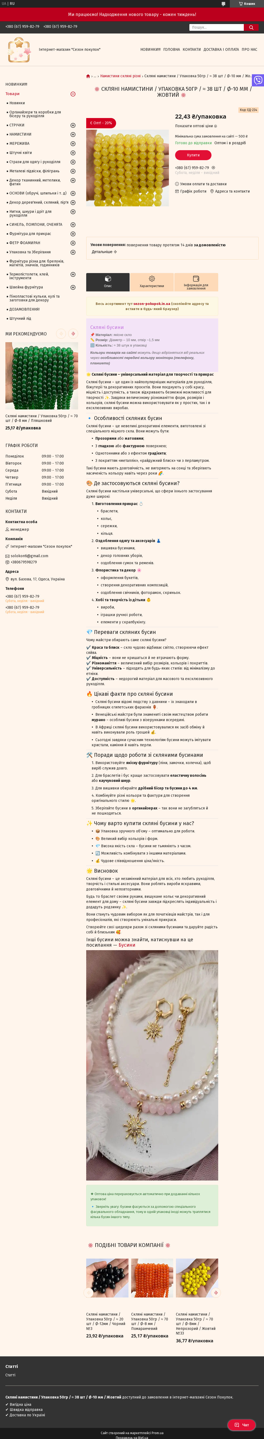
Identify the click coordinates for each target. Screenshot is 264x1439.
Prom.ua (158, 1433)
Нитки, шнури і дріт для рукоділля (30, 213)
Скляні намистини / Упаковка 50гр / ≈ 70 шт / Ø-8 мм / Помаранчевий (149, 1321)
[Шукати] (251, 27)
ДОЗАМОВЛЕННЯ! (24, 309)
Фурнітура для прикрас (30, 233)
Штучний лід (20, 318)
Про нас (249, 49)
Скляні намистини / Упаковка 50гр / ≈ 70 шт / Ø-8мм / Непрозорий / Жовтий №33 (196, 1324)
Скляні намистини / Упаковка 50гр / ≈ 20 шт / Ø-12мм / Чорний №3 (105, 1321)
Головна (171, 49)
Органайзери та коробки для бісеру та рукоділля (35, 114)
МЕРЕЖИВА (19, 143)
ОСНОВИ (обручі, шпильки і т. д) (38, 193)
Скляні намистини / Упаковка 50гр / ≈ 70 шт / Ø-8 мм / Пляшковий (41, 418)
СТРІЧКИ (17, 125)
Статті (10, 1375)
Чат (241, 1425)
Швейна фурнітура (26, 287)
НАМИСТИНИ (20, 134)
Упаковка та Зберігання (30, 252)
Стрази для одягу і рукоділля (34, 162)
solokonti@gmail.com (29, 556)
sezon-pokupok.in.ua (152, 304)
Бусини (127, 945)
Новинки (17, 103)
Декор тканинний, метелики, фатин (35, 182)
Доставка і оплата (221, 49)
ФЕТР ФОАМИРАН (24, 243)
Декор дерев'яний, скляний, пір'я (38, 202)
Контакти (192, 49)
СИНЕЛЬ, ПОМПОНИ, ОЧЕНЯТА (35, 224)
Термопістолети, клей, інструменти (29, 276)
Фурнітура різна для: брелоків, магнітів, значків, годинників (36, 263)
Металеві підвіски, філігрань (34, 171)
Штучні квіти (20, 152)
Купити (193, 155)
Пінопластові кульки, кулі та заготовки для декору (34, 298)
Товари (12, 93)
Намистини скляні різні (120, 76)
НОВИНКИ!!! (150, 49)
